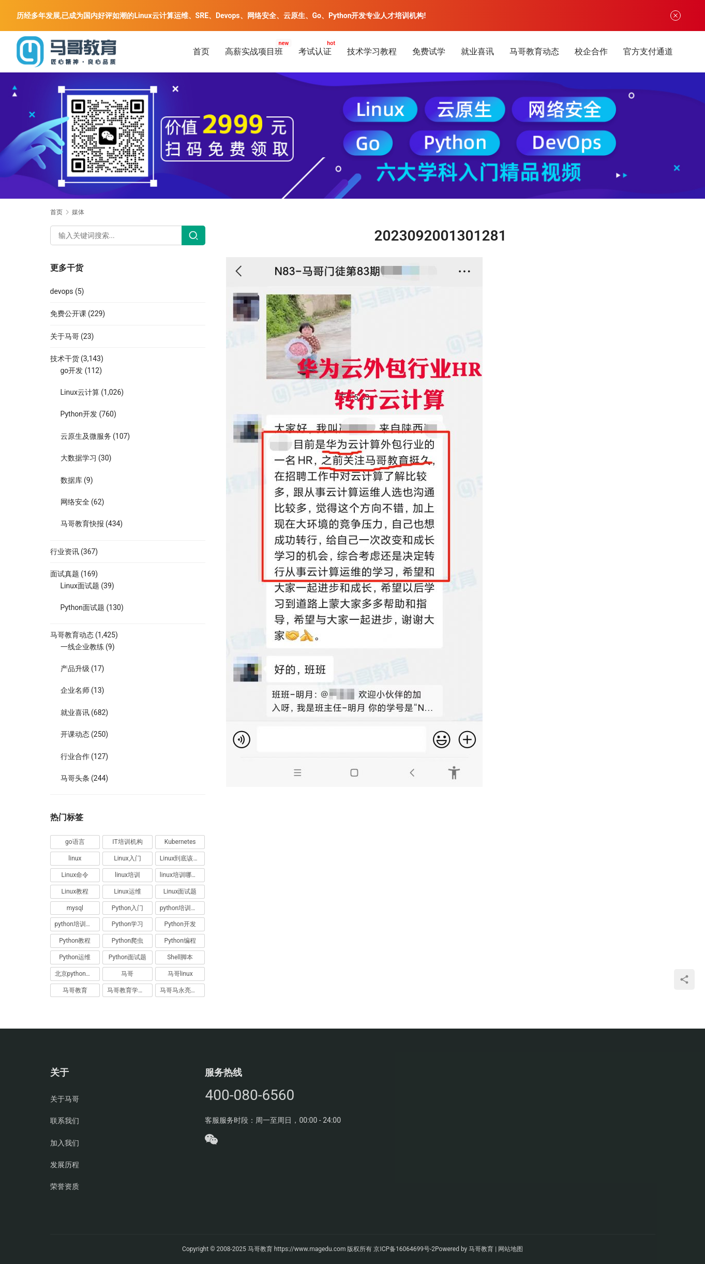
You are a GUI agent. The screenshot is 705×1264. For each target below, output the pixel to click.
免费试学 (428, 51)
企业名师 (75, 690)
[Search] (193, 235)
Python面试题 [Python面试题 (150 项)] (127, 957)
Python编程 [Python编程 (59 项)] (180, 940)
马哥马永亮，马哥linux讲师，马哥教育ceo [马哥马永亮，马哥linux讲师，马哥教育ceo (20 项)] (182, 990)
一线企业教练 (82, 647)
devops (61, 291)
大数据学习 (79, 458)
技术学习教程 (372, 51)
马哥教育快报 (82, 523)
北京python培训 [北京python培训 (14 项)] (76, 973)
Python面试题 (83, 607)
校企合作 (591, 51)
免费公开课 (68, 313)
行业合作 (75, 756)
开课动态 (75, 734)
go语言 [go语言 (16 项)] (75, 841)
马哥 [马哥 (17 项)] (127, 973)
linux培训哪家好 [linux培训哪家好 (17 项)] (182, 875)
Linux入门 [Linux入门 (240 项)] (127, 858)
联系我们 (64, 1121)
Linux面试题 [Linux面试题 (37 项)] (180, 891)
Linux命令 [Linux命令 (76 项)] (75, 875)
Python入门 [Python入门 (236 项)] (127, 908)
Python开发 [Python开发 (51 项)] (180, 924)
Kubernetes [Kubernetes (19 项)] (180, 841)
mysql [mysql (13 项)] (75, 908)
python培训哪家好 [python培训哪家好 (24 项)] (182, 908)
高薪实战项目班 (254, 51)
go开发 (72, 370)
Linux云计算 (80, 392)
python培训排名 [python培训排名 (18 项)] (76, 924)
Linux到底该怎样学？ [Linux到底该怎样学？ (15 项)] (182, 858)
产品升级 (75, 668)
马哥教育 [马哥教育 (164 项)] (75, 990)
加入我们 (64, 1143)
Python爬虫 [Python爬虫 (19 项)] (127, 940)
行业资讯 (64, 551)
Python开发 (79, 414)
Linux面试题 (80, 586)
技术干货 (64, 358)
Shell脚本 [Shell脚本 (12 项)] (180, 957)
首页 (201, 51)
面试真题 (64, 574)
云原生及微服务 (86, 436)
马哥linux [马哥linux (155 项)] (180, 973)
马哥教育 (260, 1249)
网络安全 (75, 502)
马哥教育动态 (534, 51)
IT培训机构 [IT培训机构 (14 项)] (127, 841)
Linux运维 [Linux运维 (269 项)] (127, 891)
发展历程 (64, 1165)
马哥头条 (75, 778)
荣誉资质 (64, 1186)
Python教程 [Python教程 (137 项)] (75, 940)
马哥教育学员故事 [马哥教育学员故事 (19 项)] (130, 990)
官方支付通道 (648, 51)
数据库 (71, 480)
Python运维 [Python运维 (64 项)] (75, 957)
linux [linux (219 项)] (74, 858)
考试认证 (315, 51)
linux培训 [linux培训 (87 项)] (127, 875)
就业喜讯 (477, 51)
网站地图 (510, 1249)
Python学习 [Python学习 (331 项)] (127, 924)
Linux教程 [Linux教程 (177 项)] (75, 891)
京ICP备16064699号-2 (404, 1249)
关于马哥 (64, 336)
